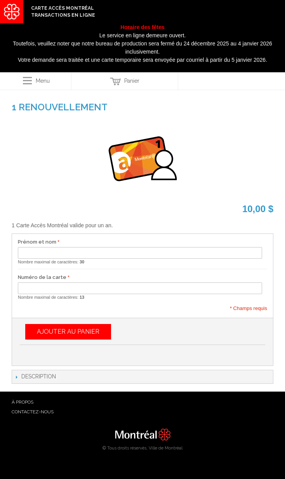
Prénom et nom (37, 242)
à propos (22, 402)
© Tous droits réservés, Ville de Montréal (142, 448)
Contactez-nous (33, 412)
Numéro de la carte (42, 277)
